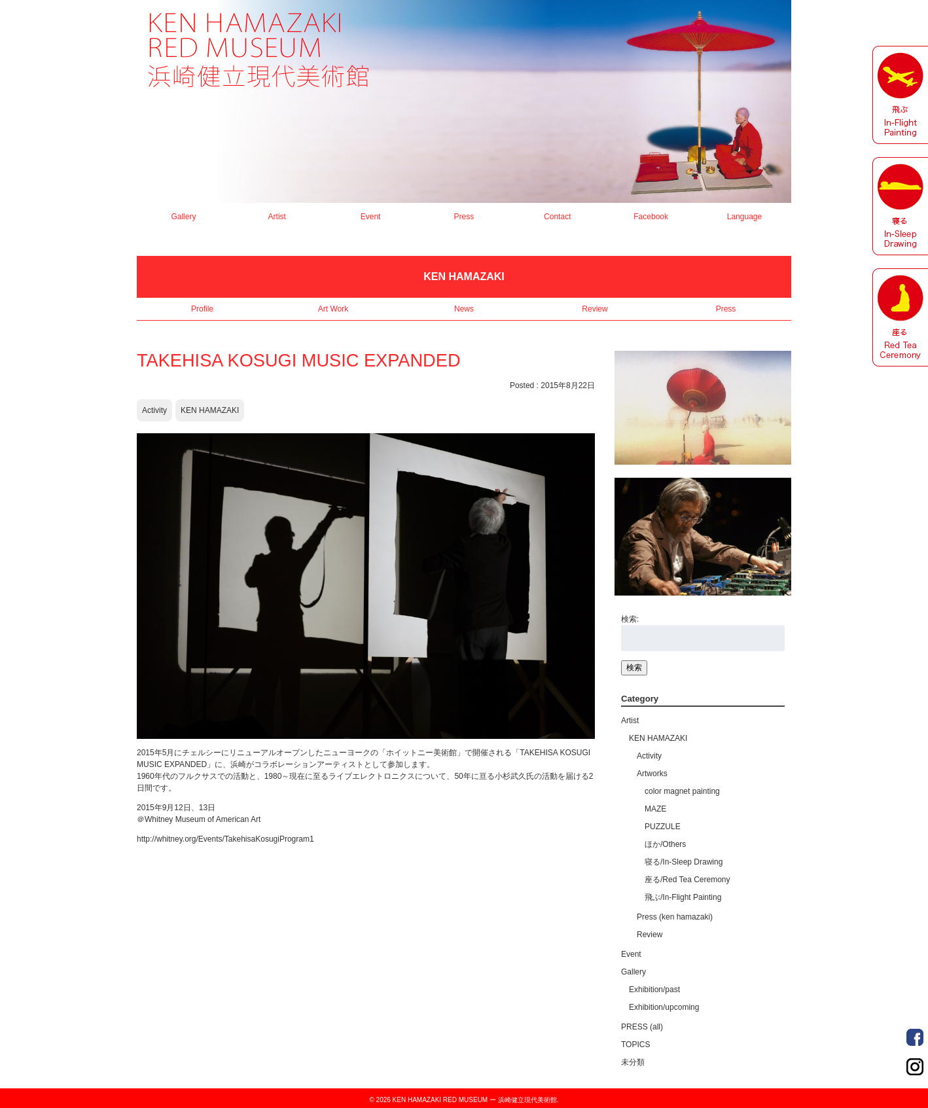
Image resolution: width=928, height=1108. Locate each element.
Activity (154, 410)
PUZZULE (663, 826)
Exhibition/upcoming (664, 1007)
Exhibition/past (654, 989)
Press (464, 216)
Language (744, 216)
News (464, 308)
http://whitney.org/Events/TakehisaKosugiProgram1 (225, 839)
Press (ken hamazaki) (675, 916)
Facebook (651, 216)
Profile (202, 308)
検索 (634, 667)
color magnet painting (682, 791)
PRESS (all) (642, 1026)
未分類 (633, 1062)
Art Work (333, 308)
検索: (630, 619)
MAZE (655, 808)
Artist (277, 216)
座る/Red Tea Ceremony (687, 879)
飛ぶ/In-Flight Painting (683, 897)
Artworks (652, 773)
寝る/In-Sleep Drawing (684, 862)
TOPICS (635, 1044)
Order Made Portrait (914, 1037)
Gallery (183, 216)
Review (594, 308)
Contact (557, 216)
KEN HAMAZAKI (210, 410)
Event (371, 216)
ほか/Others (665, 844)
